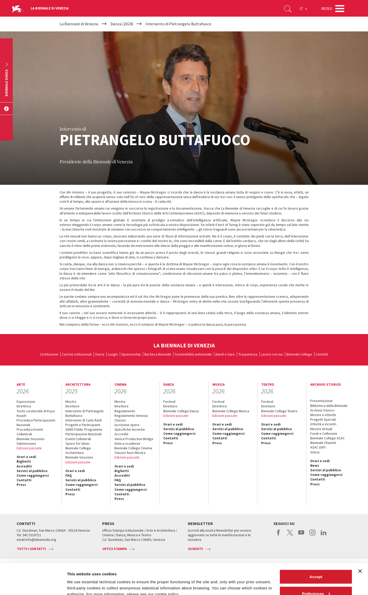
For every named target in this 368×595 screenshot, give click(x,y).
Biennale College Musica (230, 411)
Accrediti (24, 466)
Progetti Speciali (323, 419)
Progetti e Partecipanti (82, 424)
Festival (169, 401)
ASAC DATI (318, 447)
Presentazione (321, 400)
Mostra (70, 401)
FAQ (68, 475)
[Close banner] (360, 542)
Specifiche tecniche (129, 429)
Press (21, 484)
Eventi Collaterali (78, 439)
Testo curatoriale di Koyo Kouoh (36, 413)
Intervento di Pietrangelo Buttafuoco (84, 413)
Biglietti (24, 461)
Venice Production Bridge (133, 439)
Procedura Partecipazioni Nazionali (36, 422)
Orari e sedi (26, 456)
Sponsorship (131, 354)
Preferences (316, 565)
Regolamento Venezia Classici (131, 417)
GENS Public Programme (83, 429)
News (314, 465)
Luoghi (113, 354)
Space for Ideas (77, 443)
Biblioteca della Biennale (329, 405)
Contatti (322, 354)
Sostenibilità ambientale (193, 354)
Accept (315, 548)
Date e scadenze (127, 443)
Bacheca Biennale (157, 354)
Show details (79, 579)
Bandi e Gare (225, 354)
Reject (315, 581)
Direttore (72, 406)
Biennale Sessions (30, 439)
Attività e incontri (323, 424)
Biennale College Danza (181, 411)
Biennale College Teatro (279, 411)
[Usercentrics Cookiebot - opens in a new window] (33, 585)
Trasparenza (247, 354)
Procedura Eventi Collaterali (30, 431)
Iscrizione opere (127, 424)
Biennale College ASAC (327, 438)
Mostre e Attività (323, 415)
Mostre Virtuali (321, 429)
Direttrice (24, 406)
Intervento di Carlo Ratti (83, 420)
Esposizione (26, 401)
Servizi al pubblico (32, 470)
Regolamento (124, 411)
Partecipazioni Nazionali (83, 434)
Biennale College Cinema (133, 448)
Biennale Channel (323, 442)
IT (303, 8)
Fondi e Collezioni (323, 433)
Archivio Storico (322, 410)
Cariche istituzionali (76, 354)
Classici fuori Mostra (129, 452)
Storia (99, 354)
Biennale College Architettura (78, 450)
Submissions (26, 443)
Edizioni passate (29, 448)
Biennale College (299, 354)
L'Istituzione (49, 354)
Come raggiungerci (33, 475)
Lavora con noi (272, 354)
